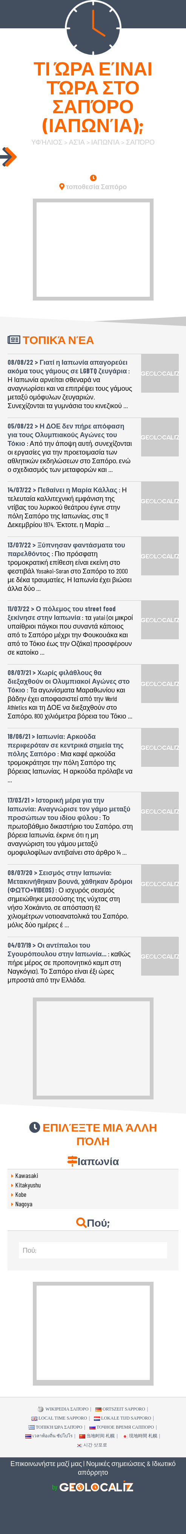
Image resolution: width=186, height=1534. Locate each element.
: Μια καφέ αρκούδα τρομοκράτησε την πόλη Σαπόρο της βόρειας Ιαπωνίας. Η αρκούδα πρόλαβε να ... (70, 755)
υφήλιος (47, 142)
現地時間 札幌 (139, 1435)
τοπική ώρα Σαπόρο (56, 1427)
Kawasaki (26, 1175)
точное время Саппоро (121, 1427)
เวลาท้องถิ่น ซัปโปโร (48, 1435)
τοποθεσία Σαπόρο (93, 186)
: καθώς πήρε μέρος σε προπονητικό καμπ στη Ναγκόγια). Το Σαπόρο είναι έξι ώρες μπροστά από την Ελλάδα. (69, 959)
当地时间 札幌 (97, 1435)
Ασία (77, 142)
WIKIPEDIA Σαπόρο (63, 1409)
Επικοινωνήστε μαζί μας (46, 1463)
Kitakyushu (28, 1185)
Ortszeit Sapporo (120, 1409)
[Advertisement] (93, 249)
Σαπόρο (140, 142)
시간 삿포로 (91, 1445)
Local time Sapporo (59, 1418)
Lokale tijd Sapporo (122, 1418)
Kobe (20, 1194)
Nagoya (23, 1203)
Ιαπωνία (105, 142)
